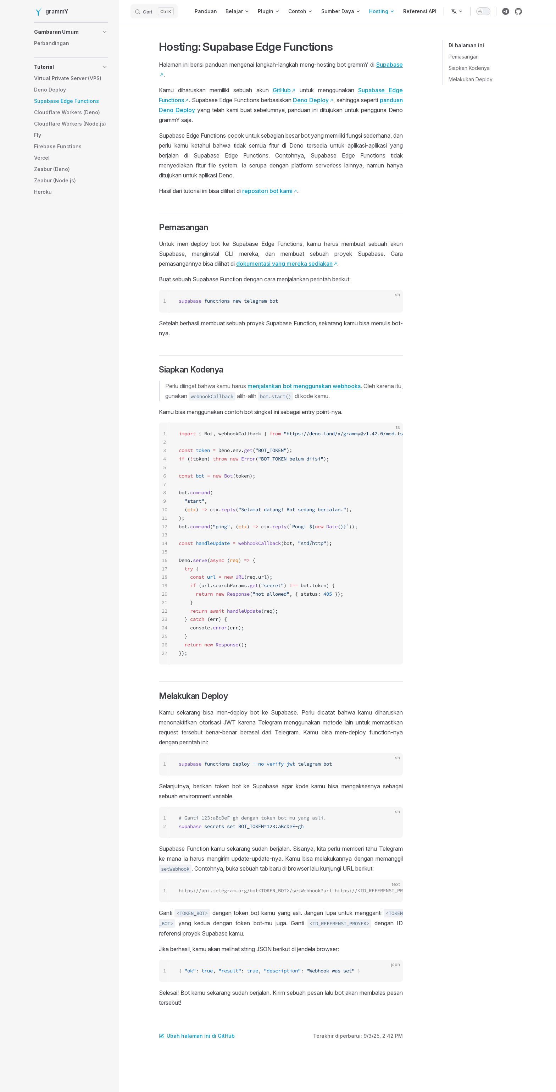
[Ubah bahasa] (457, 11)
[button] (71, 32)
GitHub (282, 90)
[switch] (483, 11)
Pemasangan (464, 57)
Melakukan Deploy (471, 79)
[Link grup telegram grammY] (505, 11)
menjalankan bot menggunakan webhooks (304, 386)
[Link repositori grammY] (518, 11)
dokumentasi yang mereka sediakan (284, 263)
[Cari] (154, 11)
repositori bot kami (267, 190)
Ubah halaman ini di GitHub (197, 1036)
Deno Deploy (311, 100)
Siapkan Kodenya (469, 68)
